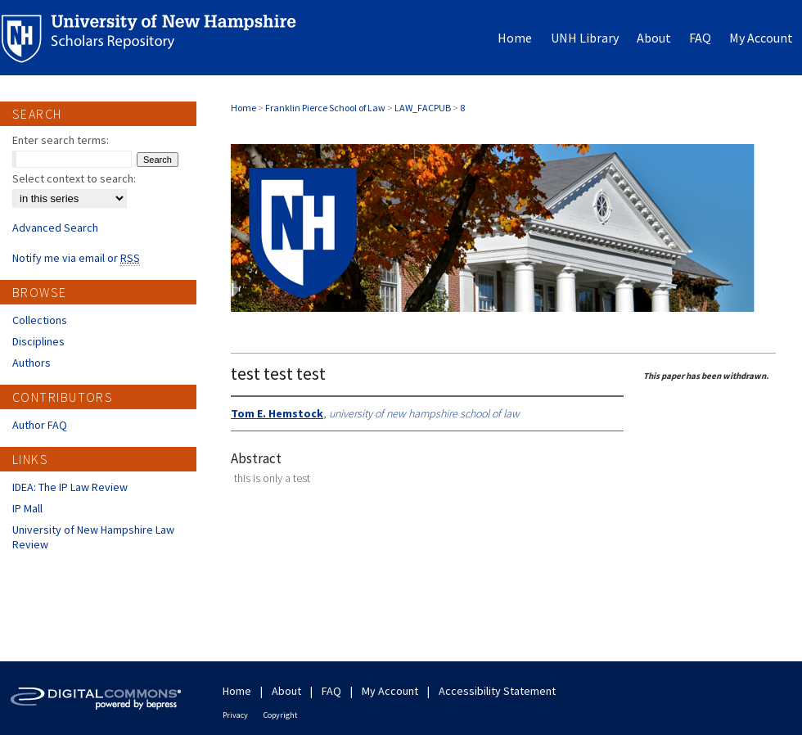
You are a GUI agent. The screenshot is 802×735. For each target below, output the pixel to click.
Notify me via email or (76, 257)
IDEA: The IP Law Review (70, 487)
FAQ (331, 690)
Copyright (281, 715)
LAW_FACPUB (422, 107)
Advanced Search (55, 227)
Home (243, 107)
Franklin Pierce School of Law (325, 107)
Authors (31, 362)
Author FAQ (39, 424)
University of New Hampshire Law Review (93, 537)
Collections (39, 320)
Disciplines (38, 341)
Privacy (235, 715)
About (286, 690)
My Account (390, 690)
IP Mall (27, 508)
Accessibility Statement (497, 690)
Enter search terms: (60, 140)
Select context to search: (74, 178)
